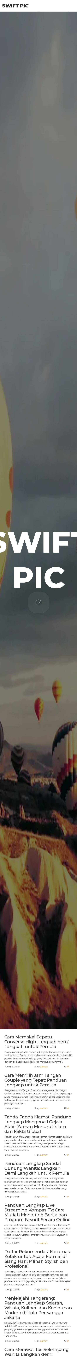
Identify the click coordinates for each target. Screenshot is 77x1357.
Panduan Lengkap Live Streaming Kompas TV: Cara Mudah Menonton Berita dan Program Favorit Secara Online (37, 1212)
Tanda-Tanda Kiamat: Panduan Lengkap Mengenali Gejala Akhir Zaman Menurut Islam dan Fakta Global (37, 1124)
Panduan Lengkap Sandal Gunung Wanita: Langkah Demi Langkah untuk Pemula (36, 1168)
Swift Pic (15, 6)
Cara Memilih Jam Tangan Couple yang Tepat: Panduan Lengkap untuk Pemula (35, 1080)
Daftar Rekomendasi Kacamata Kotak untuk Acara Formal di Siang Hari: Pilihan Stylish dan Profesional (38, 1259)
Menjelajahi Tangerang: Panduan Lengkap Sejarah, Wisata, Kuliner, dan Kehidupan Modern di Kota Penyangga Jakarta (38, 1307)
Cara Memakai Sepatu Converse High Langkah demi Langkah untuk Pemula (36, 1041)
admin (43, 1066)
